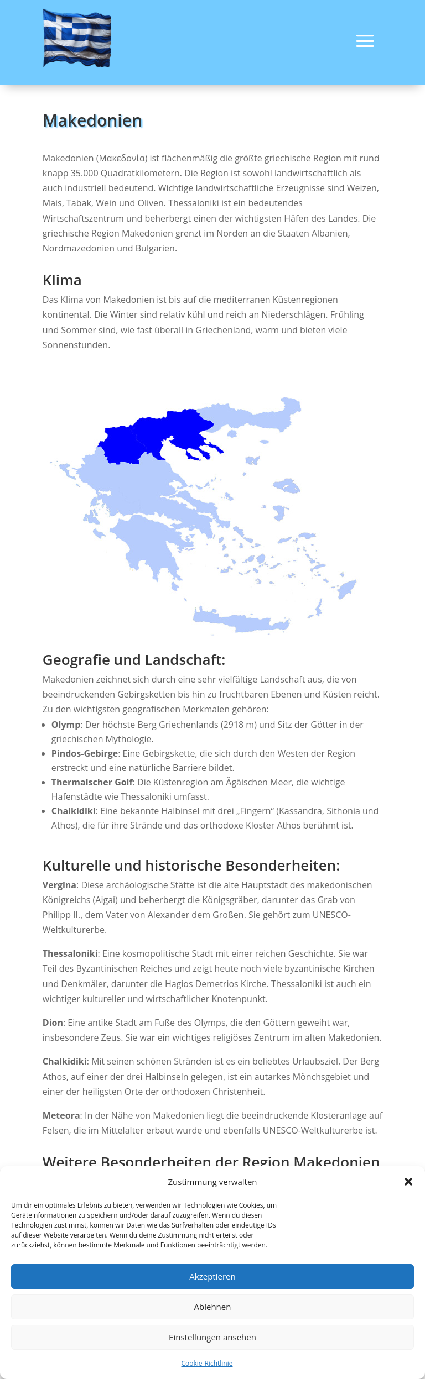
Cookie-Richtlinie (207, 1363)
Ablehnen (212, 1306)
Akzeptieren (212, 1276)
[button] (408, 1181)
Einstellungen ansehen (212, 1337)
